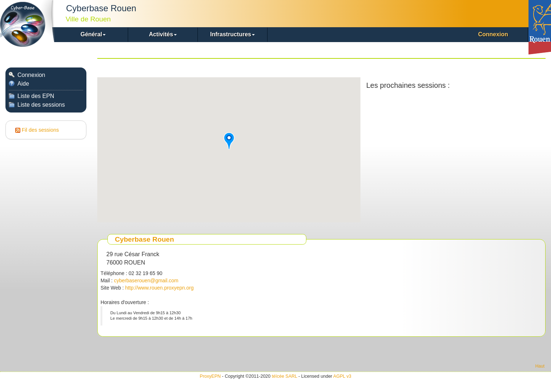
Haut (539, 366)
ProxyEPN (210, 376)
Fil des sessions (40, 130)
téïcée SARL (284, 376)
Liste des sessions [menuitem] (37, 105)
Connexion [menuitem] (493, 34)
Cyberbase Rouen (144, 239)
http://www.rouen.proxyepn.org (159, 288)
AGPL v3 (342, 376)
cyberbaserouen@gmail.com (146, 280)
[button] (93, 35)
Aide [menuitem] (19, 84)
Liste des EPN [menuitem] (31, 96)
